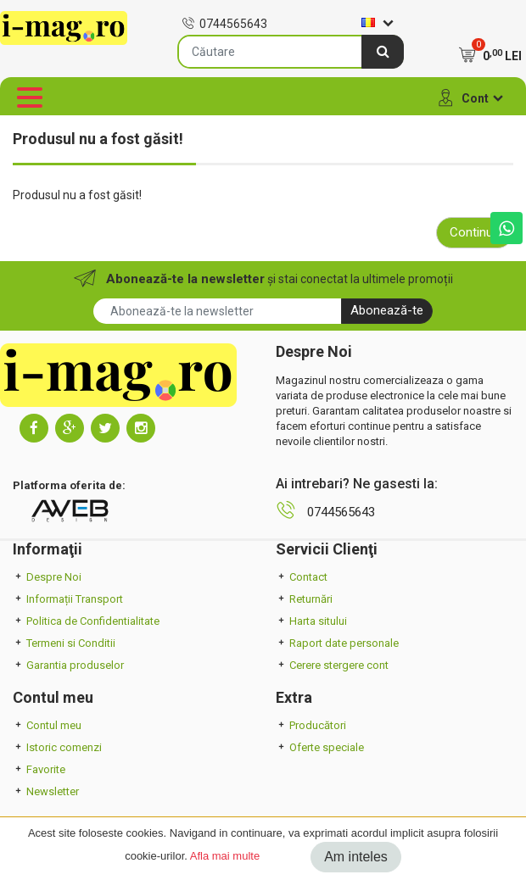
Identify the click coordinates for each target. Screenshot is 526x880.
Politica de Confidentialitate (86, 621)
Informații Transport (68, 599)
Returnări (304, 599)
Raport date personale (337, 643)
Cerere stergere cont (332, 665)
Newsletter (46, 791)
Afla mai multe (225, 855)
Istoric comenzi (57, 747)
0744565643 (224, 24)
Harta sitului (311, 621)
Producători (311, 725)
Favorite (39, 769)
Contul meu (47, 725)
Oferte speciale (320, 747)
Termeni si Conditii (64, 643)
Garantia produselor (68, 665)
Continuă (475, 232)
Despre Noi (47, 577)
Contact (301, 577)
